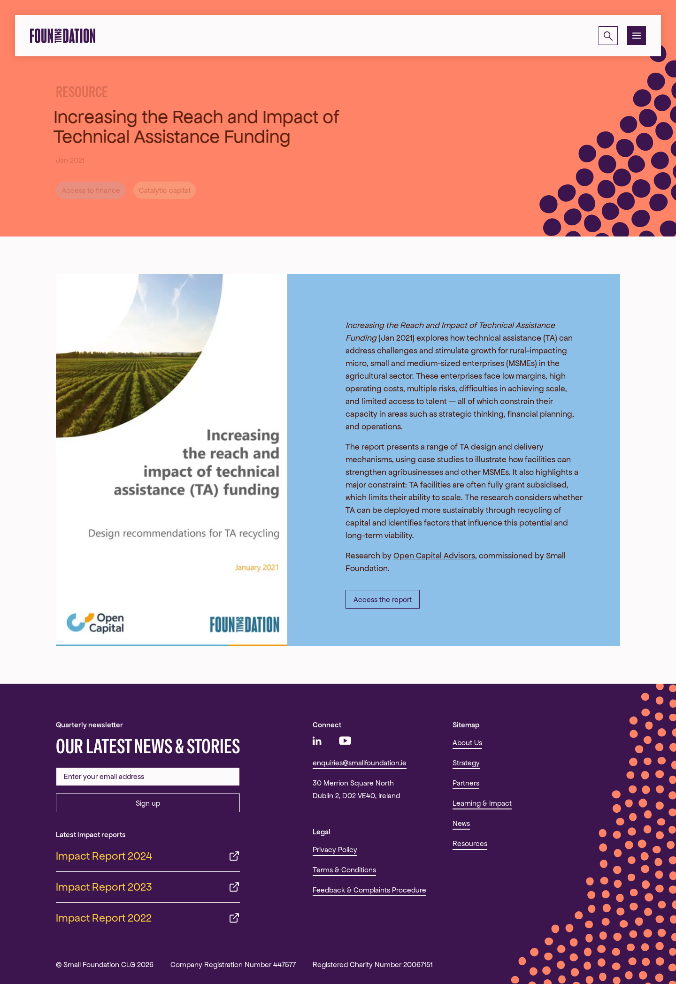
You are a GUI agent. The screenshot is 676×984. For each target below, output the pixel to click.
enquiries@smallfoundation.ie (360, 762)
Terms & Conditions (344, 869)
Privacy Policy (335, 849)
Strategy (466, 762)
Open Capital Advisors (434, 555)
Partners (466, 782)
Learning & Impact (482, 803)
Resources (470, 843)
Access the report (382, 599)
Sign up (148, 803)
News (461, 823)
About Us (467, 742)
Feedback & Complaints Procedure (369, 889)
